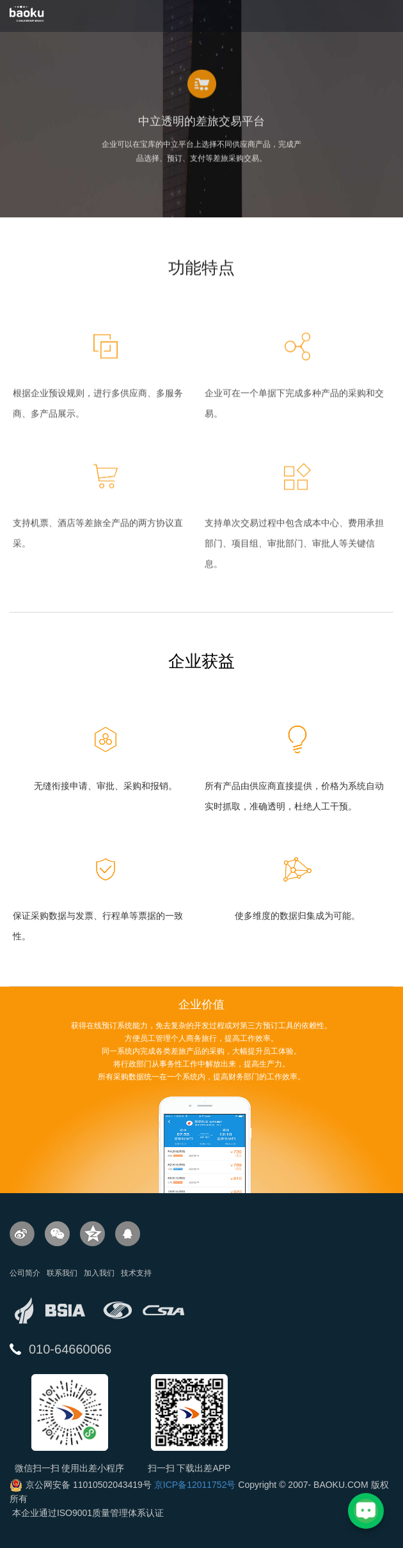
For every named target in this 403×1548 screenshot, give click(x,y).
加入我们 (99, 1273)
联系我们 (62, 1273)
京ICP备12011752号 (195, 1485)
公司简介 (25, 1273)
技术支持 (136, 1273)
